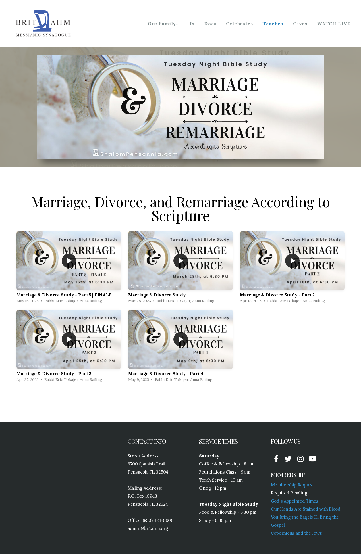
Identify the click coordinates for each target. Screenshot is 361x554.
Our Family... (164, 23)
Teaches (272, 23)
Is (192, 23)
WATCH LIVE (333, 23)
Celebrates (239, 23)
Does (210, 23)
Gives (300, 23)
